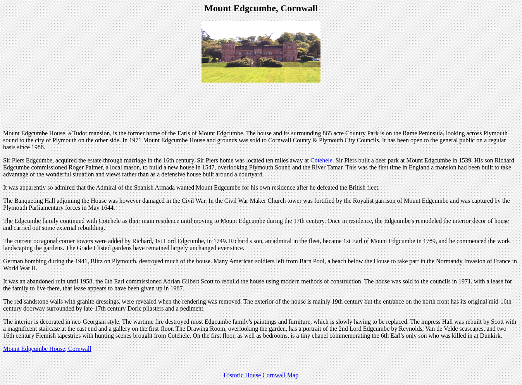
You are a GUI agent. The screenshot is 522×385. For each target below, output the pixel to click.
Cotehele (321, 160)
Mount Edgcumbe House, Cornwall (47, 348)
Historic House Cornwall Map (261, 375)
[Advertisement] (261, 106)
